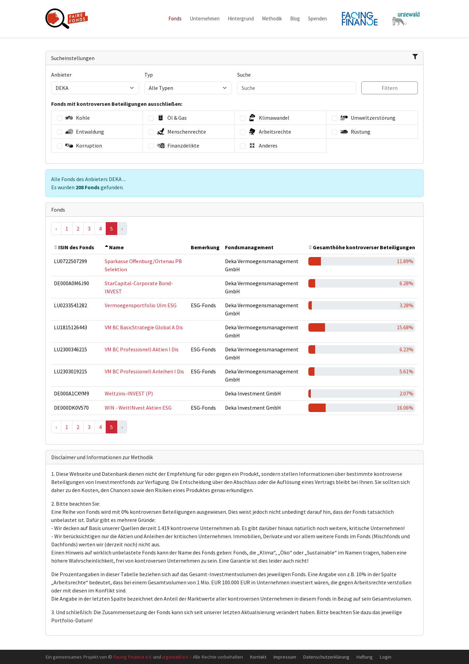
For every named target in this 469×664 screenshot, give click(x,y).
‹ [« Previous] (56, 228)
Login (385, 656)
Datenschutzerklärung (326, 656)
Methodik (272, 18)
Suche (244, 74)
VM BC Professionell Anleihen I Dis (144, 371)
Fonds (175, 18)
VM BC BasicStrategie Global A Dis (144, 327)
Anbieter (61, 74)
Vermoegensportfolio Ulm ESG (141, 305)
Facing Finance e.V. (132, 656)
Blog (295, 18)
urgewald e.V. (175, 656)
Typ (148, 74)
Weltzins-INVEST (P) (129, 393)
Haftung (364, 656)
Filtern (389, 87)
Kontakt (258, 656)
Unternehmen (205, 18)
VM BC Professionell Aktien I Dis (142, 349)
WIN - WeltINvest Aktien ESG (138, 407)
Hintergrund (241, 18)
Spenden (317, 18)
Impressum (284, 656)
